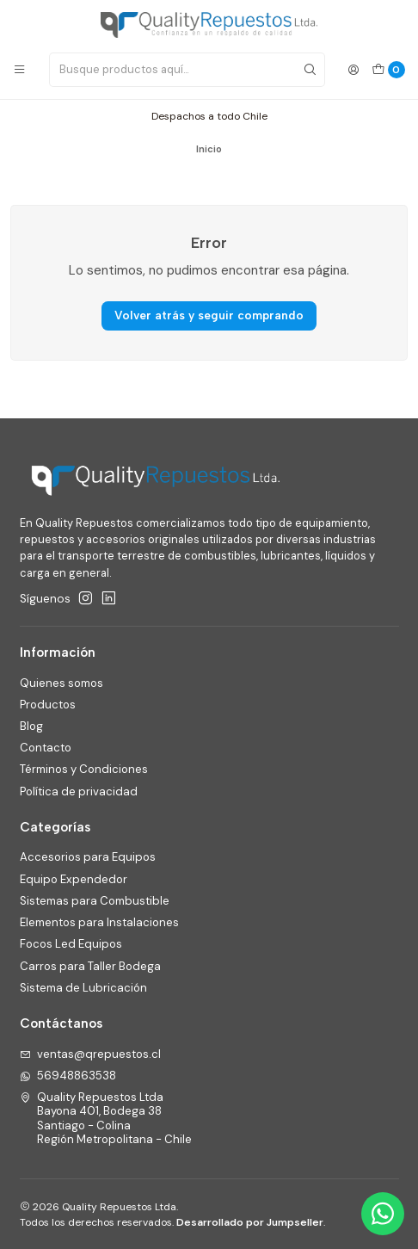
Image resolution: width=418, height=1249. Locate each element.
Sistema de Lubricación (83, 987)
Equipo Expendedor (73, 879)
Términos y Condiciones (84, 769)
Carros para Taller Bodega (90, 966)
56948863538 (68, 1075)
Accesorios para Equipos (88, 857)
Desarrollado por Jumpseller (249, 1222)
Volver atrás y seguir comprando (209, 315)
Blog (31, 726)
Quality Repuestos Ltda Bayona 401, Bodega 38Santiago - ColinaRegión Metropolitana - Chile (106, 1118)
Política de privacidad (79, 791)
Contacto (45, 747)
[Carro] (388, 69)
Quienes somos (61, 683)
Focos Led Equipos (71, 944)
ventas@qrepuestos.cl (91, 1054)
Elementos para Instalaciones (99, 922)
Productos (48, 704)
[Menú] (19, 70)
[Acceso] (353, 70)
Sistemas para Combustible (94, 900)
